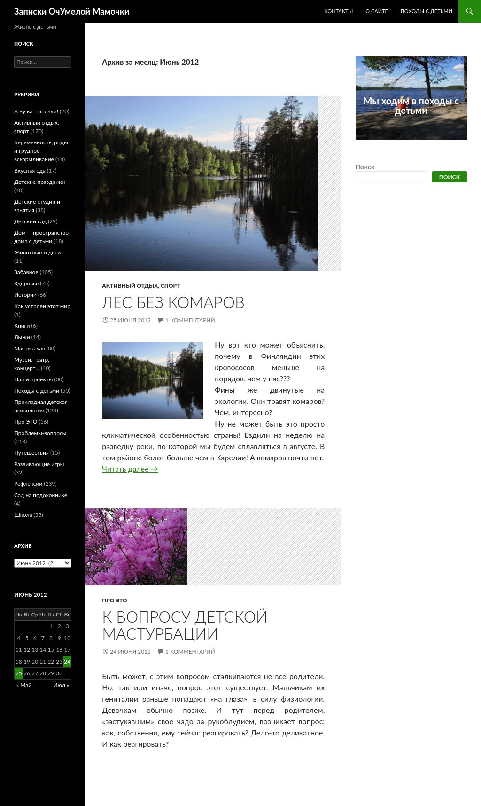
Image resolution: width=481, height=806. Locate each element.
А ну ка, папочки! (36, 111)
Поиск (365, 167)
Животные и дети (37, 252)
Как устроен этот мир (42, 305)
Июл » (61, 684)
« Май (23, 684)
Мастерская (29, 348)
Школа (23, 514)
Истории (25, 294)
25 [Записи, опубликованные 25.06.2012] (19, 673)
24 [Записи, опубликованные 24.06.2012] (67, 661)
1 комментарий (190, 320)
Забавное (26, 272)
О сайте (376, 11)
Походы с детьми (426, 11)
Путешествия (31, 452)
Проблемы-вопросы (40, 432)
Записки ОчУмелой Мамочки (71, 11)
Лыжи (22, 336)
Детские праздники (39, 181)
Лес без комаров (173, 301)
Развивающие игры (39, 463)
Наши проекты (33, 379)
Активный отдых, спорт (141, 285)
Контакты (338, 11)
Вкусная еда (30, 170)
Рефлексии (28, 483)
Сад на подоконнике (40, 494)
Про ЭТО (114, 600)
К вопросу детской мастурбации (184, 625)
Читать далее (130, 468)
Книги (22, 325)
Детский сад (30, 221)
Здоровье (26, 283)
